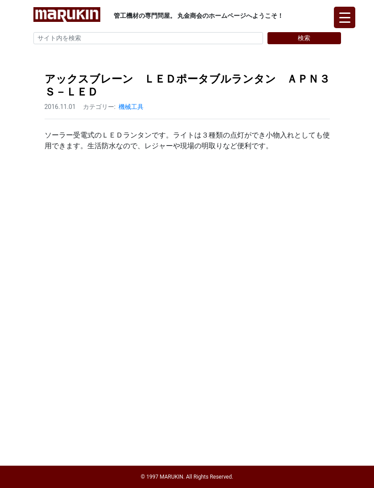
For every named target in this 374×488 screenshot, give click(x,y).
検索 (304, 38)
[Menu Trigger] (344, 17)
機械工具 (131, 106)
